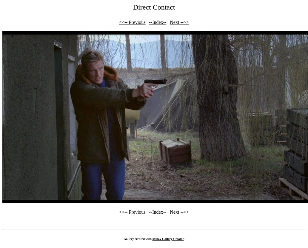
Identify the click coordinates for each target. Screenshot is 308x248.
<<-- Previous (132, 22)
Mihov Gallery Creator (168, 239)
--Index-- (158, 22)
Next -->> (179, 22)
